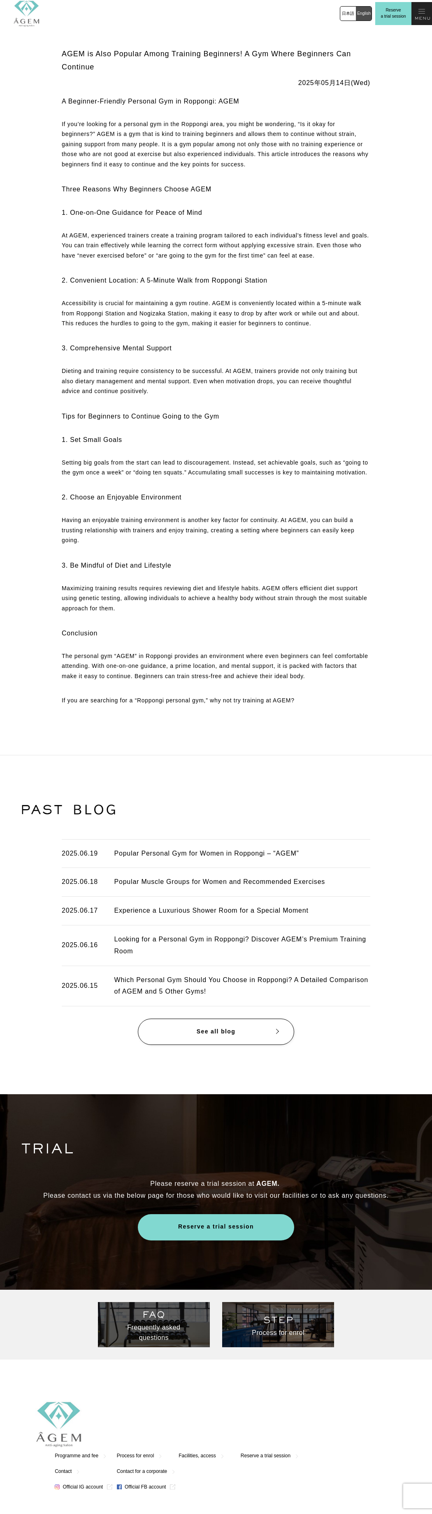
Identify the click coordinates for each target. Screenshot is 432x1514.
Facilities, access (295, 1408)
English (364, 13)
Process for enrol (233, 1408)
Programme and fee (174, 1408)
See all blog (216, 1032)
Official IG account (176, 1440)
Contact (160, 1424)
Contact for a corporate (239, 1424)
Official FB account (239, 1440)
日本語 (348, 13)
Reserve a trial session (393, 13)
